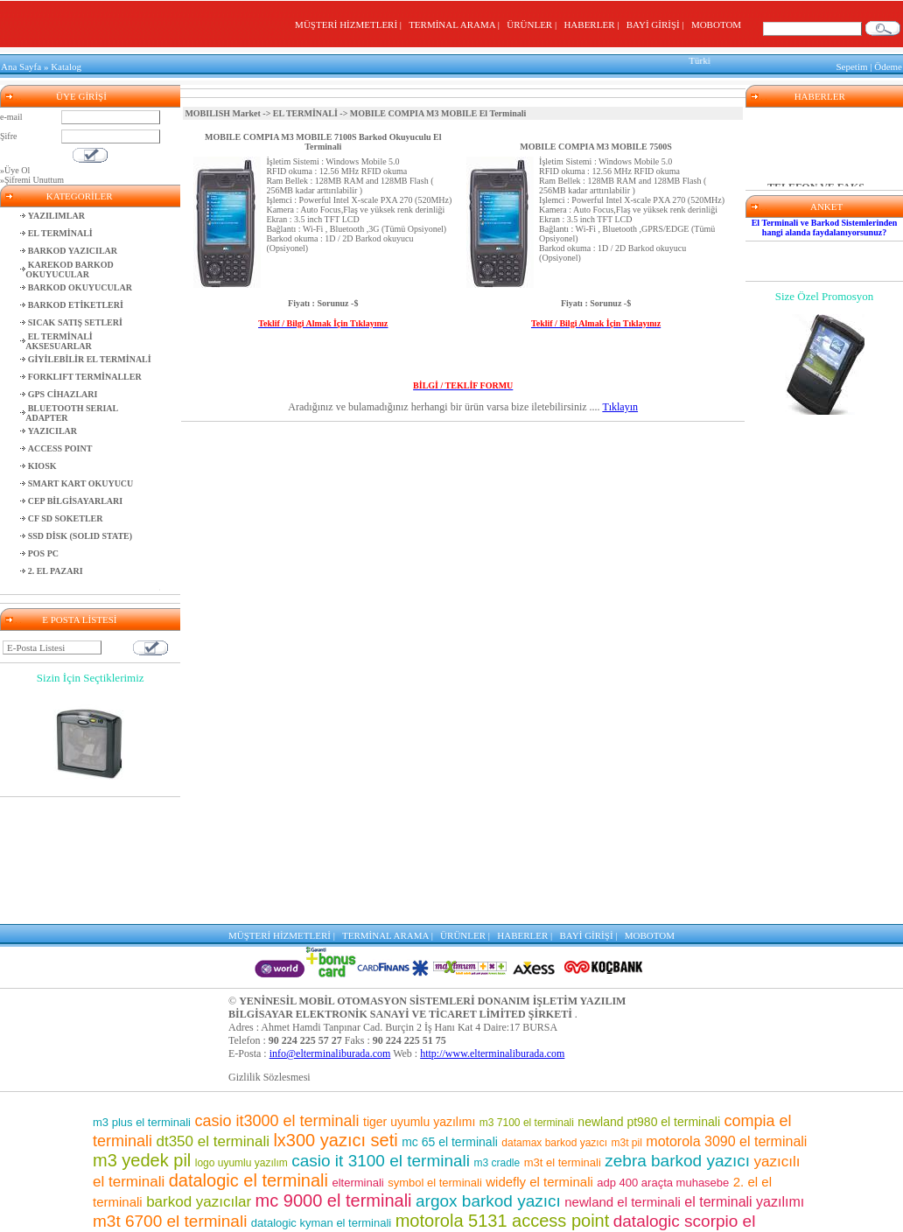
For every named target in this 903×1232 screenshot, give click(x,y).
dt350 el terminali (212, 1014)
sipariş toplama (336, 1134)
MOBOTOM (716, 24)
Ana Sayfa (21, 65)
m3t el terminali (562, 1035)
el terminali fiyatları (197, 1193)
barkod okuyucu (564, 1154)
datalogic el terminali (248, 1053)
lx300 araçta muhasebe (712, 1211)
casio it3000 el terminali (276, 994)
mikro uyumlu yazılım (233, 1136)
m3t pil (627, 1016)
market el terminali (318, 1175)
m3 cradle (497, 1036)
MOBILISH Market (222, 109)
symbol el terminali (435, 1055)
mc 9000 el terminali (334, 1073)
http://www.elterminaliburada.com (492, 926)
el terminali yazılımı (744, 1075)
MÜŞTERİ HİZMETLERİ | (350, 24)
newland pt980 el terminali (649, 995)
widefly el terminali (539, 1054)
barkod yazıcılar (198, 1075)
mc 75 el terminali (682, 1154)
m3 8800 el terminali (598, 1210)
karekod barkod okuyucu (435, 1175)
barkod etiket (209, 1114)
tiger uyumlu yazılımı (419, 995)
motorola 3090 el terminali (726, 1014)
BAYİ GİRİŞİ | (657, 24)
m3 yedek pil (142, 1033)
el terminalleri (460, 1154)
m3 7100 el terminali (527, 996)
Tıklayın (620, 402)
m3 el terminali (500, 1210)
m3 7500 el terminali (465, 1133)
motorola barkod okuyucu (458, 1192)
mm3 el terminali (365, 1154)
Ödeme (888, 65)
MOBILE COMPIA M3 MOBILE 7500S (595, 142)
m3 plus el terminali (142, 995)
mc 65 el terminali (450, 1015)
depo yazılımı (307, 1115)
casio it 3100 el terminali (380, 1034)
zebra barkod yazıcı (677, 1034)
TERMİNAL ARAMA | (456, 24)
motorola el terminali (405, 1210)
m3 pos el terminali (257, 1154)
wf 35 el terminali (408, 1115)
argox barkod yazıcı (488, 1074)
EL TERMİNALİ (305, 109)
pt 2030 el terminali (311, 1192)
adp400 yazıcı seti (690, 1174)
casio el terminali (564, 1174)
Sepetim (851, 65)
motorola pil (169, 1155)
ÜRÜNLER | (534, 24)
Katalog (66, 65)
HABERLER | (594, 24)
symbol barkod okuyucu (622, 1134)
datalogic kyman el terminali (321, 1095)
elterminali (357, 1055)
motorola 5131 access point (503, 1093)
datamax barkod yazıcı (554, 1016)
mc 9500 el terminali (527, 1115)
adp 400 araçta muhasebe (663, 1055)
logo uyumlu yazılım (241, 1036)
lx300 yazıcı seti (335, 1013)
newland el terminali (622, 1075)
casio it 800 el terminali (683, 1114)
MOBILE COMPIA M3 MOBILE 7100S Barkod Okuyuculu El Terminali (323, 137)
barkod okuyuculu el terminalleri (251, 1209)
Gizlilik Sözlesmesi (269, 950)
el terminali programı (609, 1192)
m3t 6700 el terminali (170, 1094)
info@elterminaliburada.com (330, 926)
